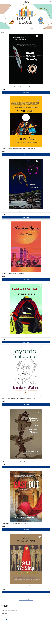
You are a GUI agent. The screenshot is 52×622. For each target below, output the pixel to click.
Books (2, 615)
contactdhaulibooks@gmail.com (11, 610)
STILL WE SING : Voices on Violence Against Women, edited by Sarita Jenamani (20, 586)
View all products (26, 599)
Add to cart (26, 92)
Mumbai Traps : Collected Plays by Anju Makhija (13, 273)
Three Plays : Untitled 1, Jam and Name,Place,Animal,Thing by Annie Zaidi (18, 148)
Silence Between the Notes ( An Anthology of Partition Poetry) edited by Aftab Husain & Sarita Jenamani (25, 86)
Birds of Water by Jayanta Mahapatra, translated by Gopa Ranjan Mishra (18, 398)
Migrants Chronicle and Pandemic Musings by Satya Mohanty (15, 461)
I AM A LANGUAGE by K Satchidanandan (11, 336)
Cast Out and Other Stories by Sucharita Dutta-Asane (14, 523)
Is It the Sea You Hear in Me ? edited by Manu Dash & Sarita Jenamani (17, 211)
